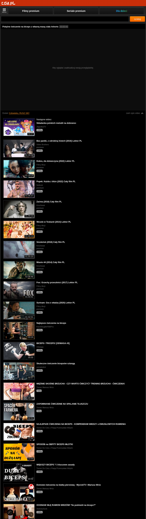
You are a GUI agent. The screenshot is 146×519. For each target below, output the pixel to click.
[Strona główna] (8, 3)
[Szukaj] (65, 19)
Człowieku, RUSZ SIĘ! (19, 113)
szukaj (137, 19)
